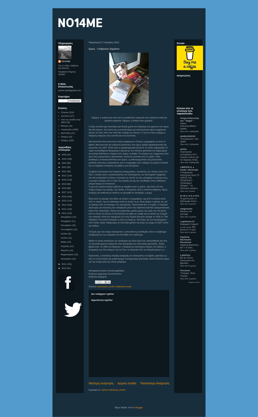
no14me (65, 116)
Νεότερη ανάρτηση (101, 383)
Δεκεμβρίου (66, 217)
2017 (64, 192)
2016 (64, 196)
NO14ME (79, 22)
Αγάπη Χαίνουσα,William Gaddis (188, 126)
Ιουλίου (64, 233)
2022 (64, 171)
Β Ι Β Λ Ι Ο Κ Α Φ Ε (189, 196)
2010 (64, 268)
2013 (64, 209)
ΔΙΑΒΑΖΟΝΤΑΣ (187, 136)
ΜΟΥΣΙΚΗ (66, 133)
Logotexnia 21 (187, 221)
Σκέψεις (64, 140)
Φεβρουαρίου (67, 254)
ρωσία (111, 286)
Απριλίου (65, 246)
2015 (64, 200)
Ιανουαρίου (66, 259)
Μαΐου (64, 242)
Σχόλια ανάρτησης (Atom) (113, 390)
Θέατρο (64, 126)
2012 (64, 213)
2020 (64, 179)
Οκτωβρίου (66, 225)
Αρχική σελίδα (126, 383)
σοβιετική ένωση (123, 286)
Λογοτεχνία (102, 286)
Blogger (139, 407)
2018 (64, 188)
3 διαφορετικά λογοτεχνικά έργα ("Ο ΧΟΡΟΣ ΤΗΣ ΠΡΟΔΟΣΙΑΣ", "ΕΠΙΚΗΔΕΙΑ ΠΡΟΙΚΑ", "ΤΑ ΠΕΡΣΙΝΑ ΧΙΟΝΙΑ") (189, 180)
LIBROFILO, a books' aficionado (189, 168)
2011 (64, 264)
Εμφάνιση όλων (194, 282)
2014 (64, 205)
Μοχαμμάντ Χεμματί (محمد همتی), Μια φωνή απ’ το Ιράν (189, 227)
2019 (64, 184)
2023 (64, 167)
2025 (64, 159)
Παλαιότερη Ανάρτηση (154, 383)
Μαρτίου (65, 250)
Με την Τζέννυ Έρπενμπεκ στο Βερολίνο (187, 260)
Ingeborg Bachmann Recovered (185, 239)
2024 (64, 163)
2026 (64, 154)
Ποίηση (64, 137)
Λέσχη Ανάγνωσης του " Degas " (189, 119)
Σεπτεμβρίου (67, 229)
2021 (64, 175)
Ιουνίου (64, 238)
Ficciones (185, 270)
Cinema (64, 112)
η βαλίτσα (185, 255)
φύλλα (183, 149)
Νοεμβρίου (66, 221)
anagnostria (186, 209)
